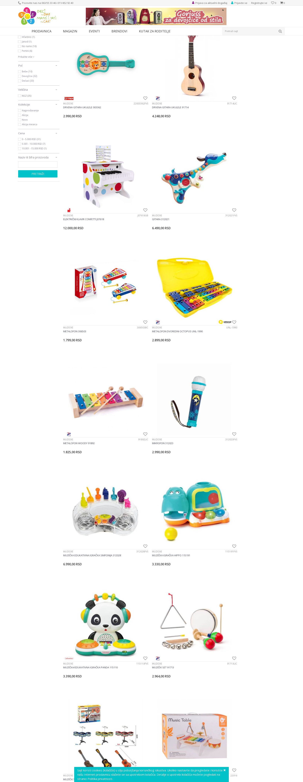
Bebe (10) (27, 107)
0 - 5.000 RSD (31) (31, 174)
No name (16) (29, 81)
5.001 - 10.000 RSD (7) (33, 179)
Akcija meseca (29, 159)
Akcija (25, 150)
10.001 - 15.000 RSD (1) (34, 184)
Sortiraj (214, 44)
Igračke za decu (52, 38)
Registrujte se (259, 3)
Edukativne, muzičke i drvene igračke (83, 38)
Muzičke (26, 54)
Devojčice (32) (29, 111)
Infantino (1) (28, 72)
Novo (25, 155)
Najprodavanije (30, 146)
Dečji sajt (23, 38)
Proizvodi (36, 38)
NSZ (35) (26, 131)
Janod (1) (26, 77)
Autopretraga (196, 44)
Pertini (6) (27, 86)
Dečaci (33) (28, 116)
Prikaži (243, 44)
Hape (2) (26, 67)
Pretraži (37, 209)
